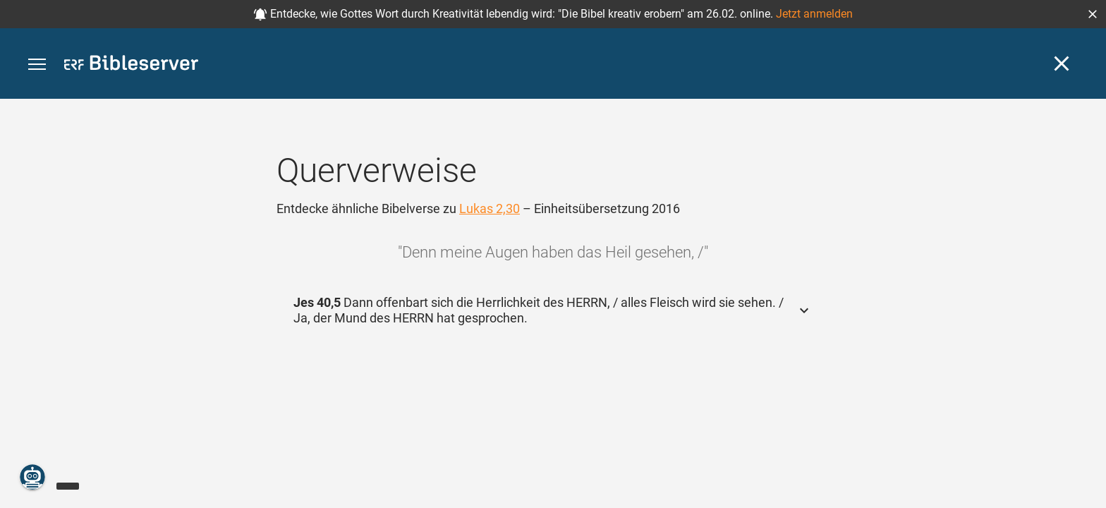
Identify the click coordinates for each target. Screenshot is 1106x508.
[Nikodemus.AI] (32, 477)
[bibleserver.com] (131, 65)
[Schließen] (1061, 63)
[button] (1093, 14)
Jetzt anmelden (814, 13)
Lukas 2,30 (489, 208)
